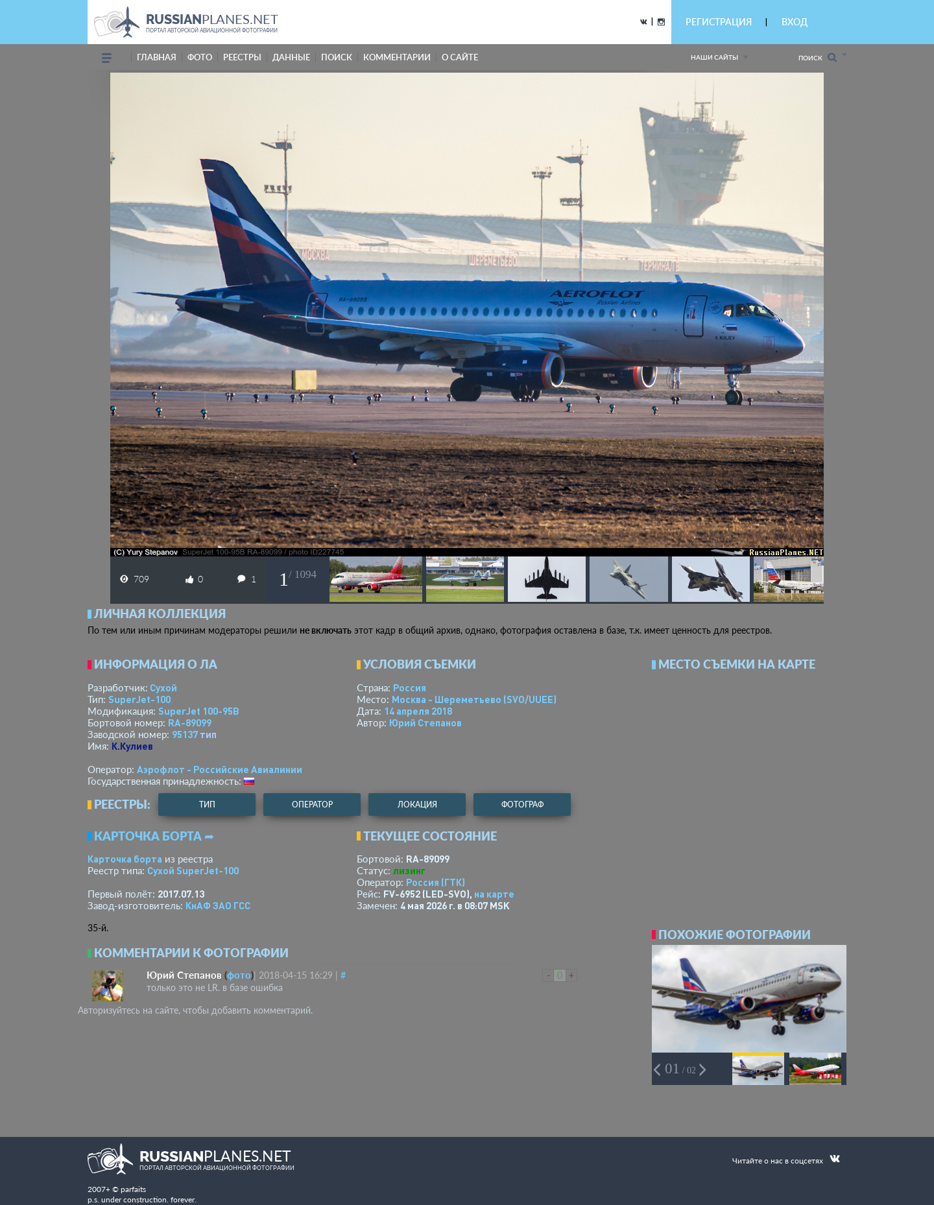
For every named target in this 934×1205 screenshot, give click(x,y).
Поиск (817, 57)
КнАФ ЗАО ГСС (218, 905)
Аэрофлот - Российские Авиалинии (219, 769)
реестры (242, 57)
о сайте (460, 57)
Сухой (163, 687)
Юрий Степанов (425, 722)
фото (199, 57)
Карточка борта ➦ (154, 836)
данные (291, 57)
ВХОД (795, 21)
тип (208, 734)
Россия (409, 687)
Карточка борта (125, 859)
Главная (156, 57)
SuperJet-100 (139, 699)
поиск (336, 57)
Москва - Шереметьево (474, 699)
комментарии (397, 57)
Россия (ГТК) (435, 882)
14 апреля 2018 (418, 711)
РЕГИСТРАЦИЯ (719, 21)
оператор (312, 804)
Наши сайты (714, 57)
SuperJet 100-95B (198, 711)
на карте (494, 894)
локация (417, 804)
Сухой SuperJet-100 (193, 870)
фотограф (522, 804)
